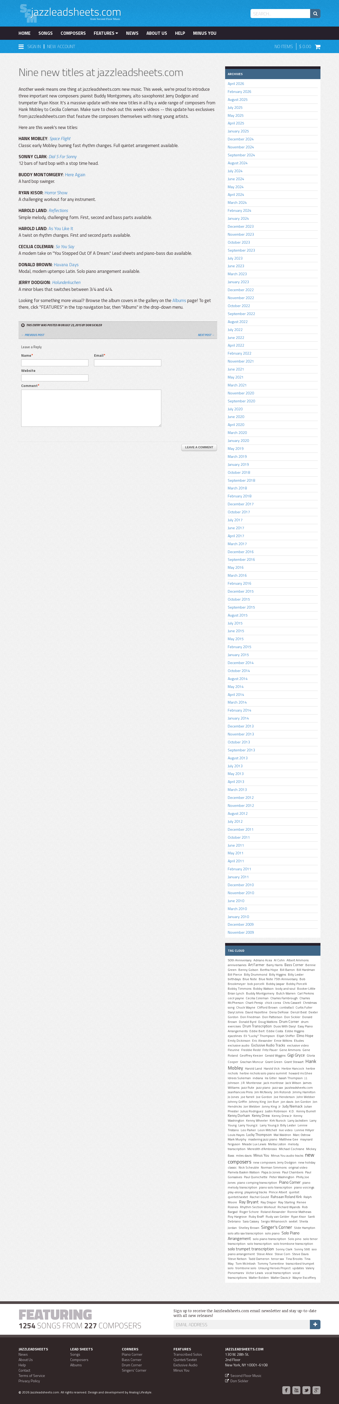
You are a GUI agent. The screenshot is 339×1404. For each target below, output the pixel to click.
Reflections (58, 210)
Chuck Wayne (245, 1007)
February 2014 (239, 710)
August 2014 (238, 678)
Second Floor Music (245, 1375)
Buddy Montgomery (260, 993)
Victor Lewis (254, 1273)
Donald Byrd (247, 1021)
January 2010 (238, 916)
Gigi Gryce (296, 1055)
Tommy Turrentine (270, 1263)
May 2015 (236, 638)
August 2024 (238, 163)
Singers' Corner (134, 1370)
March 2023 (237, 274)
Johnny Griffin (237, 1101)
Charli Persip (254, 1002)
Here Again (75, 174)
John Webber (306, 1097)
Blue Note (250, 979)
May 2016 (236, 567)
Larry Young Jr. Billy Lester (278, 1125)
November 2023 (241, 234)
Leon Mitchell (267, 1130)
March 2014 (237, 702)
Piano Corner (290, 1182)
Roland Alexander (273, 1211)
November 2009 (241, 932)
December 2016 (241, 551)
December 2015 (241, 591)
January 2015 (238, 654)
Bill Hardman (306, 969)
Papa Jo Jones (270, 1172)
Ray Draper (268, 1202)
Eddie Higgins (294, 1031)
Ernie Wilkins (283, 1040)
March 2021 (237, 385)
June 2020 (236, 416)
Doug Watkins (267, 1021)
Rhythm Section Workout (258, 1207)
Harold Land (253, 1068)
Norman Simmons (274, 1167)
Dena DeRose (279, 1012)
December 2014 (241, 662)
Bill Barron (287, 969)
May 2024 (236, 187)
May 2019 (236, 448)
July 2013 (235, 766)
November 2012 (241, 805)
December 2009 (241, 924)
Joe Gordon (264, 1097)
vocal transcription (278, 1273)
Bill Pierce (235, 974)
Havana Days (66, 264)
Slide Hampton (304, 1227)
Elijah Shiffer (286, 1035)
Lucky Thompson (259, 1134)
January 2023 (238, 282)
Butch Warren (286, 993)
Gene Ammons (290, 1050)
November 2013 (241, 734)
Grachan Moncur (251, 1062)
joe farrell (247, 1097)
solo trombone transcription (293, 1243)
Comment (29, 385)
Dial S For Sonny (62, 156)
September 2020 (241, 401)
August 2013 (238, 758)
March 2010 (237, 908)
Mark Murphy (237, 1139)
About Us (156, 33)
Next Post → (206, 335)
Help (180, 33)
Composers (73, 33)
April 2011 (236, 861)
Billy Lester (296, 974)
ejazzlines (235, 1035)
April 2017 (236, 536)
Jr (279, 1106)
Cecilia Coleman (257, 998)
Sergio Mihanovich (274, 1221)
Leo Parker (248, 1130)
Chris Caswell (292, 1002)
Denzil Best (299, 1012)
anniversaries (237, 965)
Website (28, 370)
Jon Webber (252, 1106)
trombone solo (245, 1268)
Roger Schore (249, 1211)
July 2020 (235, 409)
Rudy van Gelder (277, 1216)
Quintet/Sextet (185, 1359)
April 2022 (236, 345)
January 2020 (238, 440)
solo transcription (259, 1243)
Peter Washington (281, 1177)
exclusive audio (238, 1045)
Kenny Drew (261, 1115)
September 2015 (241, 607)
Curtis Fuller (304, 1007)
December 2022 (241, 289)
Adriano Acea (262, 960)
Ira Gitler (271, 1078)
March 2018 (237, 488)
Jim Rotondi (282, 1092)
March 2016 (237, 575)
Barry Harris (274, 965)
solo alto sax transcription (245, 1233)
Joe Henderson (284, 1097)
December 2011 (241, 829)
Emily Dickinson (239, 1040)
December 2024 (241, 139)
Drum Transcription (257, 1026)
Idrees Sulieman (239, 1078)
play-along (235, 1192)
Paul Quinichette (255, 1177)
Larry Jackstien (298, 1120)
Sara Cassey (251, 1221)
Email (99, 355)
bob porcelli (255, 983)
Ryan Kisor (298, 1216)
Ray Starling (286, 1202)
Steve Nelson (237, 1258)
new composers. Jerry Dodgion (274, 1162)
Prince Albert (278, 1192)
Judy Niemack (292, 1106)
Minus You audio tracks (287, 1155)
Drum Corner (289, 1021)
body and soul (285, 988)
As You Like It (60, 228)
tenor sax (277, 1258)
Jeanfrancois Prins (240, 1092)
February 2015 (239, 646)
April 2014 (236, 694)
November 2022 (241, 297)
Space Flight (59, 138)
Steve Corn (282, 1254)
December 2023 (241, 226)
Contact (24, 1370)
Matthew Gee (288, 1139)
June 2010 (236, 900)
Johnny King (257, 1101)
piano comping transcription (257, 1182)
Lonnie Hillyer (304, 1130)
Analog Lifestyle (140, 1392)
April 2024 (236, 194)
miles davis (244, 1155)
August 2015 (238, 615)
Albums (179, 300)
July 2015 (235, 623)
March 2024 (237, 202)
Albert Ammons (298, 960)
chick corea (273, 1002)
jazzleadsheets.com (299, 1087)
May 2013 (236, 773)
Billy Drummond (255, 974)
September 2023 (241, 250)
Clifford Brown (267, 1007)
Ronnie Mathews (299, 1211)
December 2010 (241, 885)
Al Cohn (279, 960)
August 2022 (238, 321)
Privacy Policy (29, 1381)
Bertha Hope (269, 969)
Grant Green (273, 1062)
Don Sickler (292, 1017)
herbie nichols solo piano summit (263, 1073)
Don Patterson (272, 1017)
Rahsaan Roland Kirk (286, 1196)
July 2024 (235, 171)
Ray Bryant (249, 1202)
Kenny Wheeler (257, 1120)
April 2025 (236, 123)
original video (297, 1167)
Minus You (204, 33)
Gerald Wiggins (275, 1055)
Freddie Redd (251, 1050)
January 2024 (238, 218)
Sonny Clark (284, 1249)
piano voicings (304, 1187)
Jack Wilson (293, 1082)
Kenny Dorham (239, 1115)
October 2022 (239, 305)
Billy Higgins (277, 974)
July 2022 (235, 329)
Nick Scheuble (249, 1167)
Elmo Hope (305, 1035)
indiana (258, 1078)
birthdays (234, 979)
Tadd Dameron (258, 1258)
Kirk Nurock (278, 1120)
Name (26, 355)
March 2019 (237, 456)
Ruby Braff (256, 1216)
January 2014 (238, 718)
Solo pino (294, 1239)
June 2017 (236, 528)
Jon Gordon (303, 1101)
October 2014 (239, 670)
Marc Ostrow (301, 1134)
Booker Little (306, 988)
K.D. (292, 1111)
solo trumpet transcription (251, 1249)
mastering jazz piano (262, 1139)
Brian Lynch (236, 993)
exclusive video (298, 1045)
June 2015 (236, 631)
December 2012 (241, 797)
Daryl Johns (235, 1012)
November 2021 (241, 361)
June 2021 (236, 369)
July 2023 (235, 258)
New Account (61, 46)
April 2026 (236, 83)
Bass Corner (294, 964)
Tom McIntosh (245, 1263)
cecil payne (236, 998)
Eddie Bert (257, 1031)
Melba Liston (277, 1144)
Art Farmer (256, 964)
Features (106, 33)
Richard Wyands (289, 1207)
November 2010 (241, 892)
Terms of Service (32, 1375)
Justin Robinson (276, 1111)
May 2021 (236, 377)
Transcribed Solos (187, 1354)
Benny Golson (248, 969)
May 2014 (236, 686)
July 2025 (235, 107)
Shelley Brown (249, 1227)
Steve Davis (300, 1254)
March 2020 (237, 432)
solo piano (272, 1233)
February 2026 (239, 91)
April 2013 (236, 781)
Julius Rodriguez (251, 1111)
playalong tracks (255, 1192)
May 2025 (236, 115)
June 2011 (236, 845)
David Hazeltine (256, 1012)
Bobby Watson (263, 988)
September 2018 (241, 480)
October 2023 (239, 242)
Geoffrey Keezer (251, 1055)
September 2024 (241, 155)
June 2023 (236, 266)
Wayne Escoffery (304, 1277)
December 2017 (241, 504)
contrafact (286, 1007)
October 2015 (239, 599)
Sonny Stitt (302, 1249)
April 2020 (236, 424)
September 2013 (241, 750)
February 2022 (239, 353)
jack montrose (274, 1082)
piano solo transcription (275, 1187)
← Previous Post (32, 335)
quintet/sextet (238, 1197)
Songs (45, 33)
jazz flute (247, 1087)
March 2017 (237, 543)
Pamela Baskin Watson (244, 1172)
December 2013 (241, 726)
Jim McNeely (263, 1092)
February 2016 (239, 583)
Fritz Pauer (270, 1050)
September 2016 (241, 559)
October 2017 (239, 512)
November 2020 (241, 393)
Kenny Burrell (306, 1111)
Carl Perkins (305, 993)
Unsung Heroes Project (274, 1268)
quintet (294, 1192)
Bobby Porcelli (296, 983)
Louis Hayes (236, 1134)
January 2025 (238, 131)
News (132, 33)
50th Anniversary (240, 960)
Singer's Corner (276, 1227)
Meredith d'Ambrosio (262, 1149)
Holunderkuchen (66, 282)
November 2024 (241, 147)
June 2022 (236, 337)
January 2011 (238, 877)
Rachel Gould (259, 1197)
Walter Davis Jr (281, 1277)
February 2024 (239, 210)
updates (298, 1268)
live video (286, 1130)
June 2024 (236, 179)
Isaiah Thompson (291, 1078)
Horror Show (56, 192)
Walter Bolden (259, 1277)
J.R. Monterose (251, 1082)
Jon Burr (273, 1101)
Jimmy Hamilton (304, 1092)
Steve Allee (265, 1254)
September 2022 (241, 313)
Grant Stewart (294, 1062)
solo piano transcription (269, 1239)
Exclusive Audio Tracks (268, 1045)
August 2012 (238, 813)
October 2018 (239, 472)
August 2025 (238, 99)
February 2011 (239, 869)
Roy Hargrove (237, 1216)
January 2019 (238, 464)
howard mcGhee (300, 1073)
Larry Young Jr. (248, 1125)
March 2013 (237, 789)
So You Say (64, 246)
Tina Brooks (294, 1258)
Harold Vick (272, 1068)
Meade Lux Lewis (254, 1144)
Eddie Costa (274, 1031)
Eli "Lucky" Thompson (259, 1035)
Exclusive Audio (185, 1365)
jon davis (287, 1101)
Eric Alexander (262, 1040)
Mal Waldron (282, 1134)
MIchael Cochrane (291, 1149)
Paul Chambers (292, 1172)
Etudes (299, 1040)
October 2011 (239, 837)
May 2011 (236, 853)
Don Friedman (250, 1017)
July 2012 (235, 821)
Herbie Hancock (293, 1068)
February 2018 (239, 496)
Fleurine (233, 1050)
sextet (293, 1221)
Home (24, 33)
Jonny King (269, 1106)
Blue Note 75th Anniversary (278, 979)
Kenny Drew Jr (282, 1115)
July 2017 (235, 520)
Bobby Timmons (239, 988)
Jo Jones (233, 1097)
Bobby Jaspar (275, 983)
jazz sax (277, 1087)
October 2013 (239, 742)
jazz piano (263, 1087)
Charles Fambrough (284, 998)
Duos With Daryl (285, 1026)
